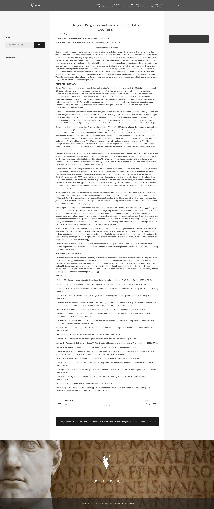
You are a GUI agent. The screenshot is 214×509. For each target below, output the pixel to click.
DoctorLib (84, 503)
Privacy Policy (128, 503)
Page (76, 402)
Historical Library (112, 503)
